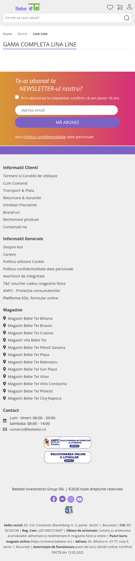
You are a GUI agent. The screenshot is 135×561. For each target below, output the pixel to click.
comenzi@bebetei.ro (27, 429)
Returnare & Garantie (22, 197)
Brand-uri (11, 212)
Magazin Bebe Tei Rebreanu (30, 361)
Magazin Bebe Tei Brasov (27, 325)
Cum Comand (15, 183)
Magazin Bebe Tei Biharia (27, 318)
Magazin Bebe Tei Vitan (26, 376)
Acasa (7, 33)
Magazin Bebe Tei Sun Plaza (30, 369)
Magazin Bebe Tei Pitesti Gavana (34, 347)
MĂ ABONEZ (67, 122)
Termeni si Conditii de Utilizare (30, 175)
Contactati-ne (15, 226)
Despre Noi (13, 246)
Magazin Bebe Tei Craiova (28, 332)
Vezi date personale (54, 136)
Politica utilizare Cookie (23, 261)
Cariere (9, 254)
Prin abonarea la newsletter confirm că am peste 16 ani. (70, 97)
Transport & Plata (18, 190)
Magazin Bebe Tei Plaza (26, 354)
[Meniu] (7, 7)
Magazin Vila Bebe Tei (24, 339)
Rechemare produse (21, 219)
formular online (44, 297)
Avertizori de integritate (24, 275)
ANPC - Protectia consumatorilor (32, 290)
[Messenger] (62, 499)
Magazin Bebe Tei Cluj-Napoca (32, 398)
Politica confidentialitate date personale (38, 268)
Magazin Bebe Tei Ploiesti (28, 390)
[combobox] (67, 18)
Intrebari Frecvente (20, 204)
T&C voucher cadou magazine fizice (34, 283)
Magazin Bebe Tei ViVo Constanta (35, 383)
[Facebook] (53, 499)
